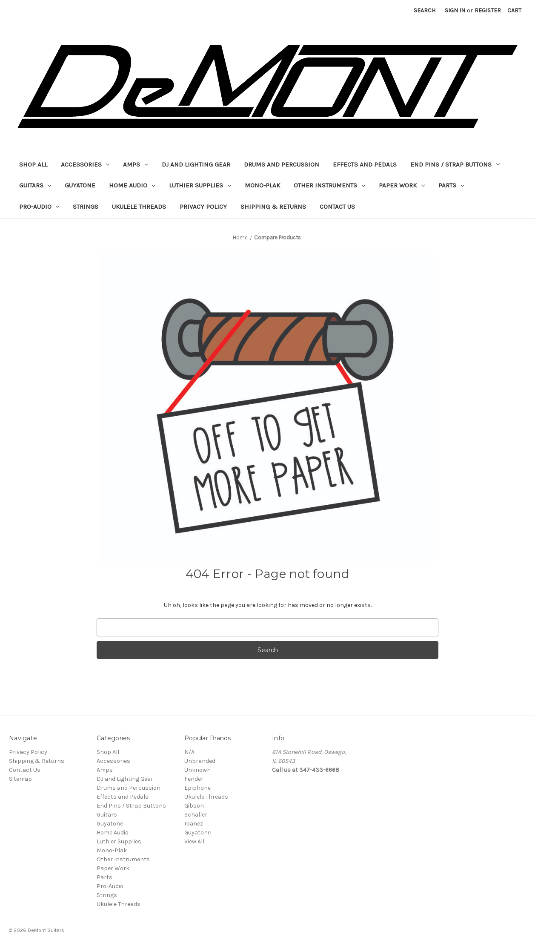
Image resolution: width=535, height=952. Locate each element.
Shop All (33, 164)
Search (424, 10)
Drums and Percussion (281, 164)
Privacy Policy (203, 206)
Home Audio (132, 185)
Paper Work (402, 185)
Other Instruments (329, 185)
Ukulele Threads (139, 206)
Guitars (35, 185)
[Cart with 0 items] (514, 10)
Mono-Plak (262, 185)
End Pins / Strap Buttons (455, 164)
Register (488, 10)
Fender (193, 778)
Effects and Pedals (365, 164)
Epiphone (197, 787)
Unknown (197, 770)
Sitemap (20, 778)
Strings (85, 206)
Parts (451, 185)
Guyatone (80, 185)
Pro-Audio (39, 206)
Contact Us (337, 206)
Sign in (455, 10)
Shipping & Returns (273, 206)
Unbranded (199, 761)
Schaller (195, 814)
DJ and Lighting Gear (196, 164)
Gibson (194, 805)
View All (194, 841)
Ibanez (193, 823)
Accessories (85, 164)
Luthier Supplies (200, 185)
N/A (189, 752)
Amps (135, 164)
